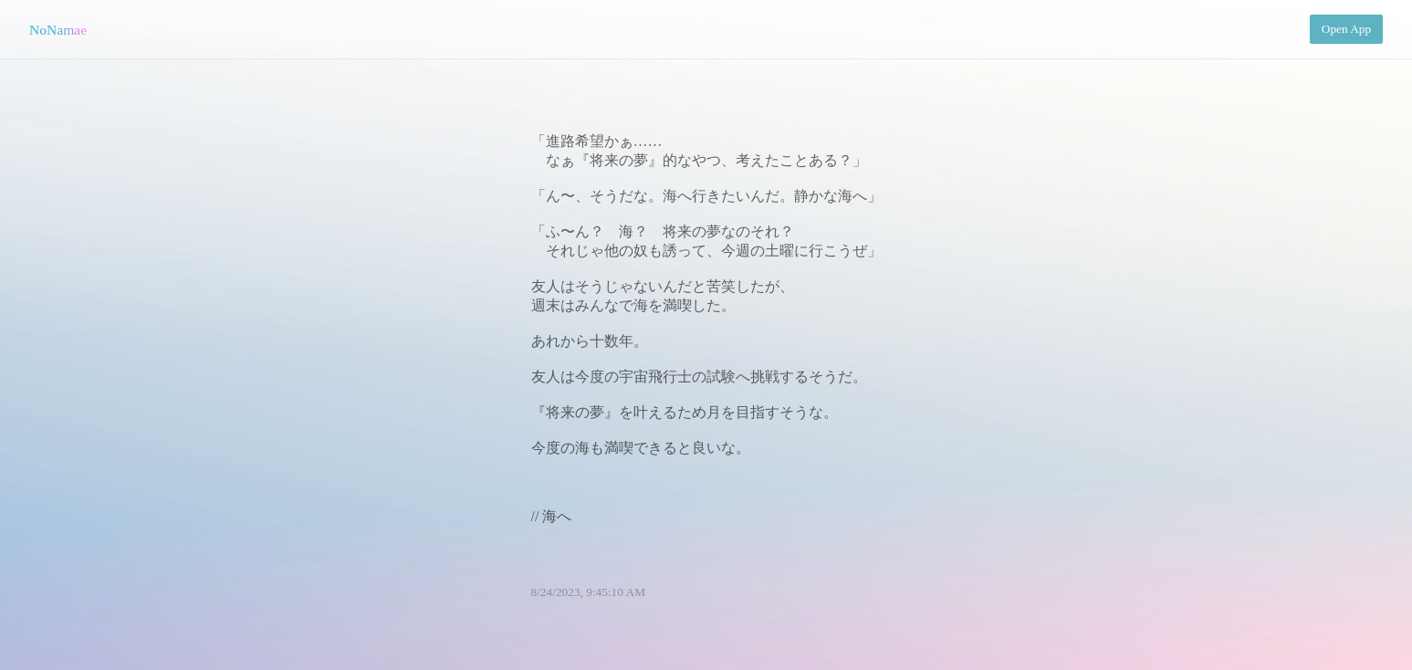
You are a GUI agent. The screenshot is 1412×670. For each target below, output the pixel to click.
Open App (1346, 29)
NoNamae (58, 29)
